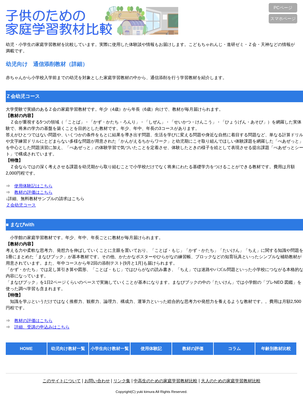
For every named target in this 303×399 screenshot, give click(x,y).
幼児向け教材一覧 (68, 348)
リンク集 (121, 380)
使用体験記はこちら (33, 185)
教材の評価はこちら (33, 192)
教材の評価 (192, 348)
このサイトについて (62, 380)
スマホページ (283, 18)
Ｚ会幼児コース (21, 205)
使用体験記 (151, 348)
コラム (234, 348)
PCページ (283, 7)
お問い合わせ (97, 380)
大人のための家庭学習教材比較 (230, 380)
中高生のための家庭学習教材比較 (165, 380)
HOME (26, 348)
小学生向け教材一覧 (109, 348)
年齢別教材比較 (276, 348)
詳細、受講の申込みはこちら (42, 326)
